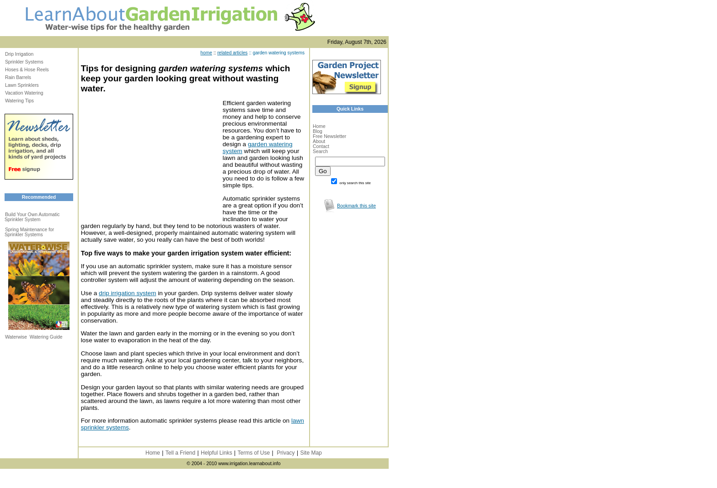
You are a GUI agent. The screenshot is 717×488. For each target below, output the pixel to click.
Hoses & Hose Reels (27, 69)
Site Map (310, 453)
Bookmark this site (356, 205)
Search (320, 151)
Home (319, 126)
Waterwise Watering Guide (34, 336)
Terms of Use (253, 453)
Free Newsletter (329, 136)
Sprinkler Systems (24, 61)
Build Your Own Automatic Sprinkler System (32, 217)
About (319, 141)
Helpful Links (216, 453)
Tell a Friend (180, 453)
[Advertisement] (149, 157)
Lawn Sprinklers (22, 85)
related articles (232, 52)
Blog (317, 131)
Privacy (285, 453)
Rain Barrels (18, 77)
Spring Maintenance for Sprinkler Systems (29, 232)
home (206, 52)
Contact (321, 146)
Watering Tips (19, 100)
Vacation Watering (24, 92)
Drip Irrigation (19, 54)
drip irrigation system (127, 293)
